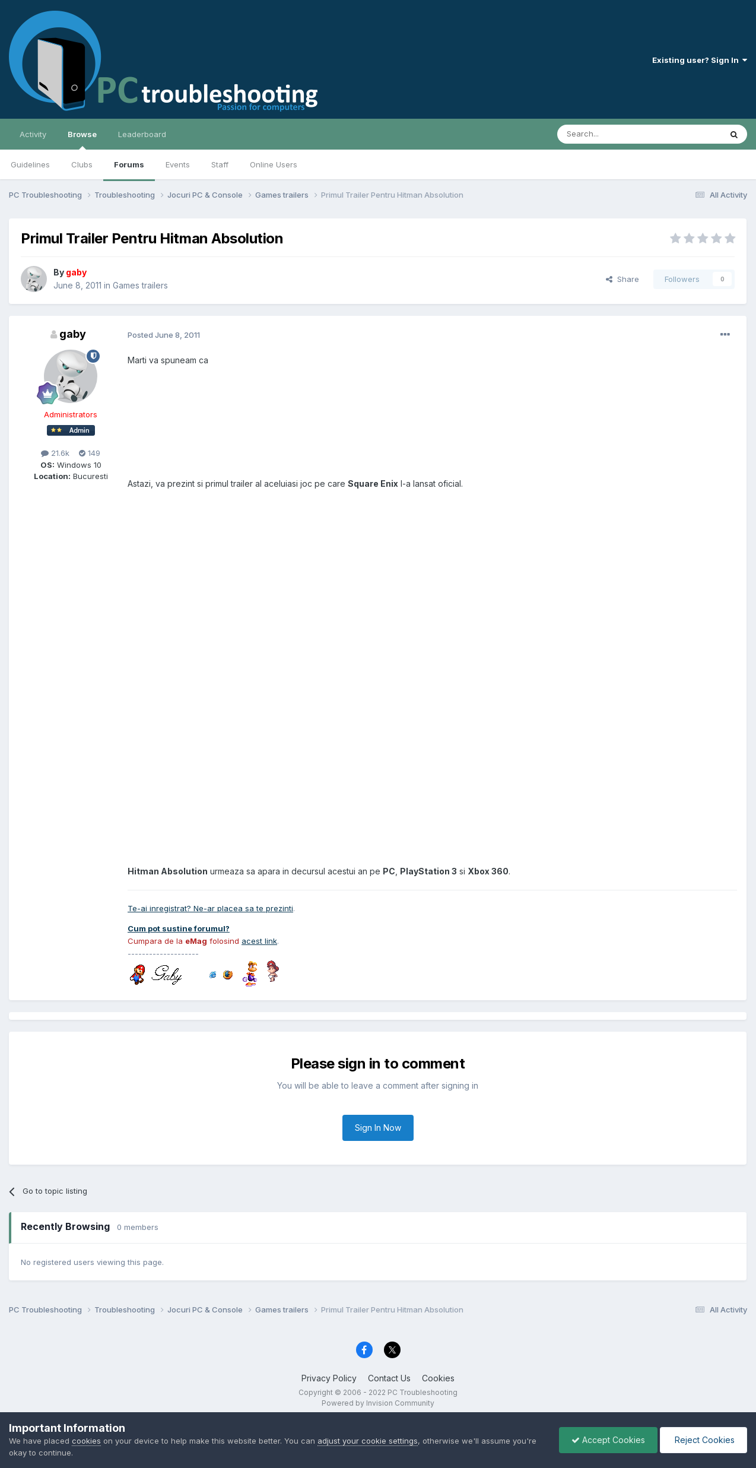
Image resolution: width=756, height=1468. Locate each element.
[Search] (608, 134)
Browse (82, 139)
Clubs (82, 164)
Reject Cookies (703, 1440)
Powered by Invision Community (378, 1403)
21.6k (55, 453)
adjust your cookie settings (367, 1440)
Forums (129, 164)
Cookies (438, 1378)
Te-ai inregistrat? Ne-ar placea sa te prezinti (210, 908)
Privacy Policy (329, 1378)
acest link (259, 941)
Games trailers (140, 285)
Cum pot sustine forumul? (179, 928)
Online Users (273, 164)
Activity (33, 134)
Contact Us (389, 1378)
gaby (72, 334)
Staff (219, 164)
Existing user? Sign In (699, 60)
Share (622, 279)
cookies (86, 1440)
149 (89, 453)
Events (178, 164)
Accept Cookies (608, 1440)
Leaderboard (142, 134)
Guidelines (30, 164)
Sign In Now (378, 1128)
